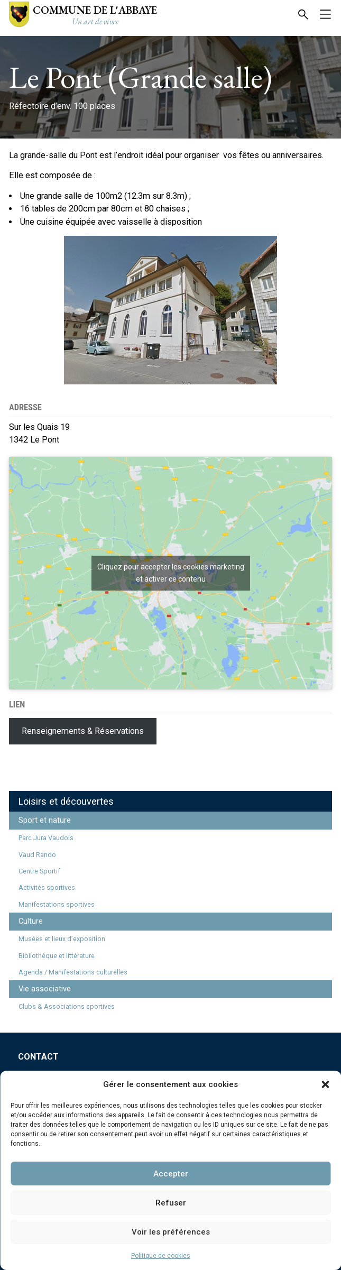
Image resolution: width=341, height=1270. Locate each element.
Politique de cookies (160, 1255)
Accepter (170, 1174)
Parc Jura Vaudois (46, 838)
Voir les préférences (171, 1232)
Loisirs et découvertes (66, 801)
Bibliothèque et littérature (57, 956)
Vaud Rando (37, 855)
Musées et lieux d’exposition (62, 939)
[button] (325, 1084)
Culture (31, 921)
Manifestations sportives (57, 904)
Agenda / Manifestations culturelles (73, 972)
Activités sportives (47, 887)
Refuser (170, 1203)
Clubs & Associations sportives (67, 1006)
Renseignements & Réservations (83, 731)
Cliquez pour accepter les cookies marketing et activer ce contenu (170, 573)
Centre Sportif (39, 871)
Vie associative (45, 988)
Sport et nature (45, 820)
